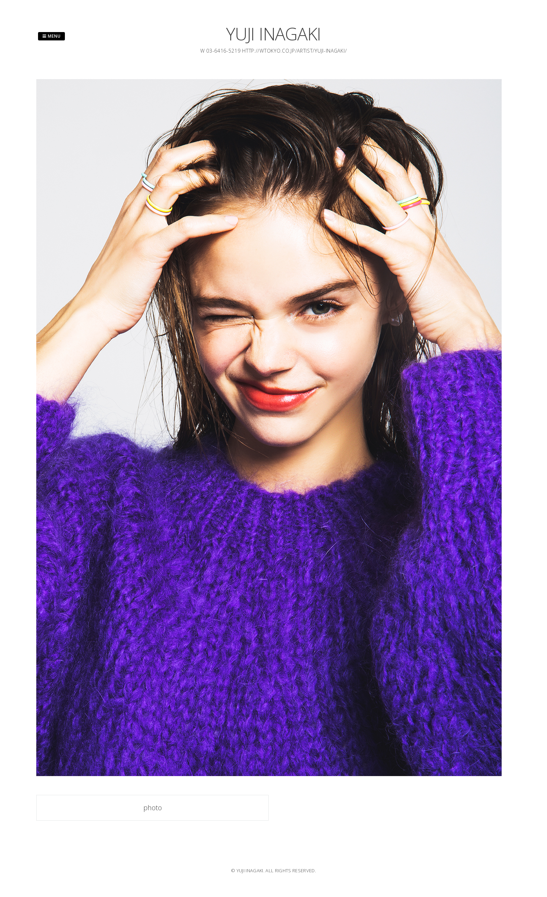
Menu (51, 36)
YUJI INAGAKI (273, 34)
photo (152, 807)
